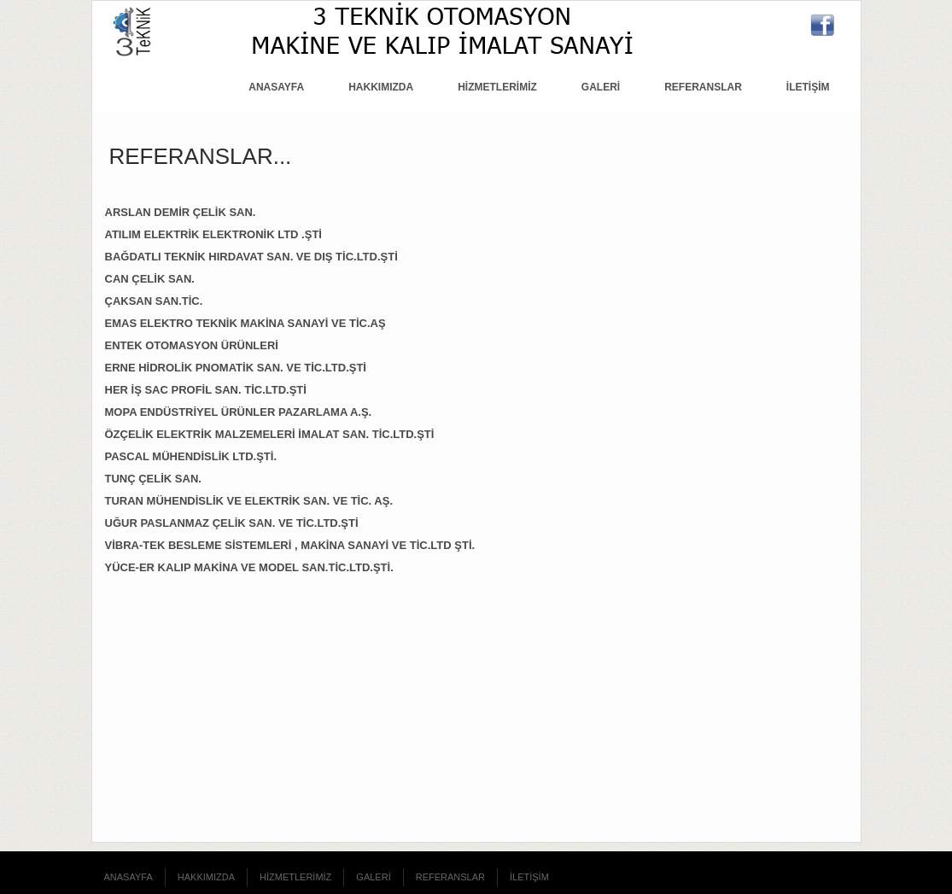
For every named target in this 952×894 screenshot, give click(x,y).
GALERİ (600, 87)
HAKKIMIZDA (380, 87)
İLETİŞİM (808, 87)
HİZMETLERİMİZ (497, 87)
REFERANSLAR (703, 87)
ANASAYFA (276, 87)
